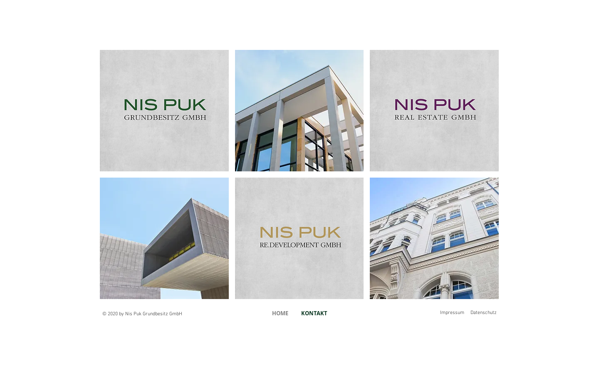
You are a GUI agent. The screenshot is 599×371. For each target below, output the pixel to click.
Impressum (452, 313)
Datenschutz (483, 313)
